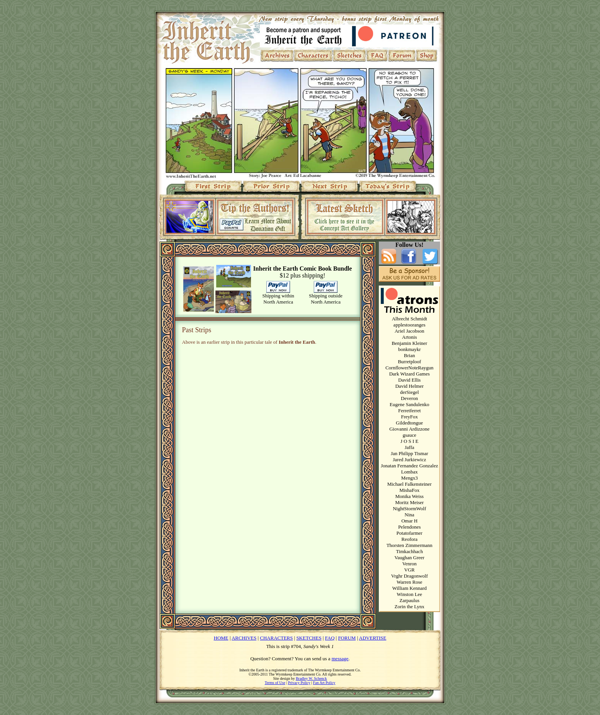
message (340, 658)
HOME (221, 638)
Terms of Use (275, 683)
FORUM (346, 638)
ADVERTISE (372, 638)
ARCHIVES (244, 638)
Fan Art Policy (324, 683)
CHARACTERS (276, 638)
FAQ (329, 638)
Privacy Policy (299, 683)
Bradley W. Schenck (311, 678)
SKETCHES (308, 638)
